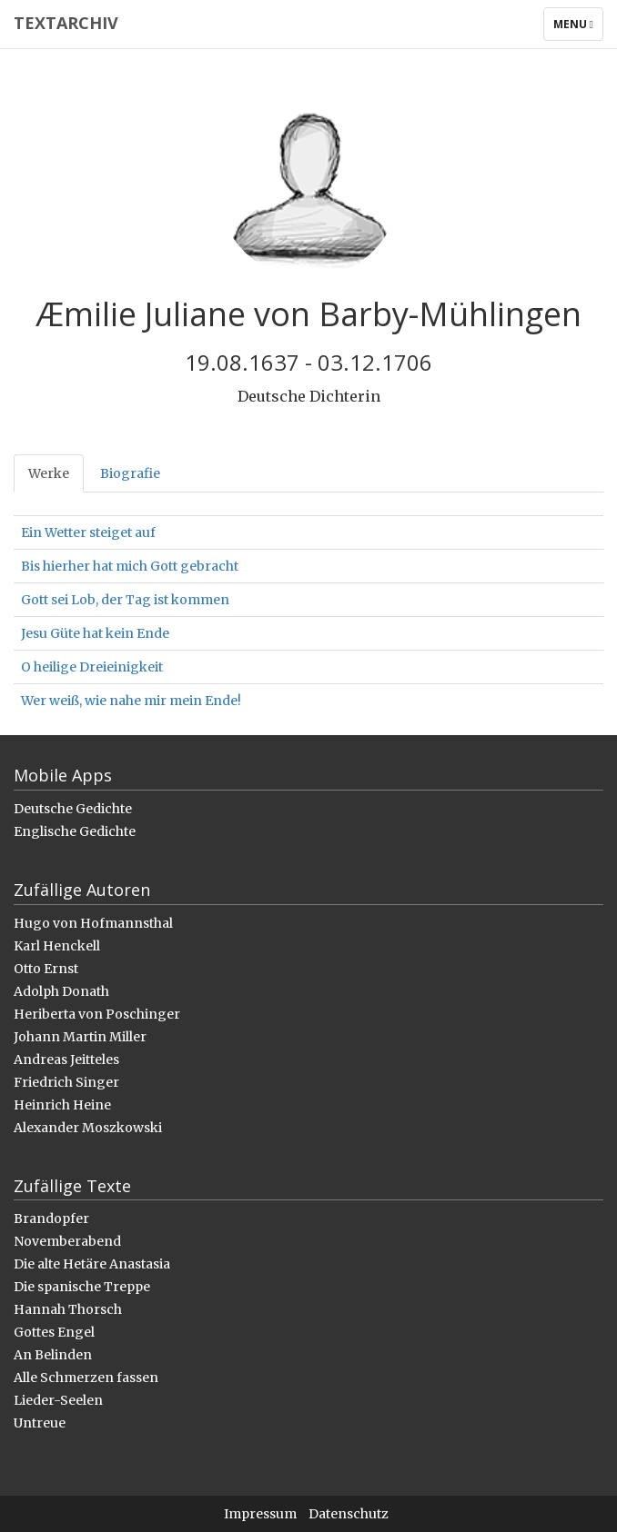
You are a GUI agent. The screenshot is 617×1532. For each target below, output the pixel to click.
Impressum (260, 1514)
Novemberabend (67, 1241)
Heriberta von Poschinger (97, 1014)
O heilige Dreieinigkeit (92, 667)
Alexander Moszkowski (88, 1127)
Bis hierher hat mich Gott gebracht (129, 566)
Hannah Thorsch (68, 1309)
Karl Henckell (57, 946)
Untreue (40, 1423)
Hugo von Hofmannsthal (93, 923)
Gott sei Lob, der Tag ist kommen (125, 600)
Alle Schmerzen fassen (86, 1377)
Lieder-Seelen (58, 1400)
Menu (577, 28)
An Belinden (53, 1355)
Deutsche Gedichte (73, 809)
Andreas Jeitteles (66, 1059)
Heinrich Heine (62, 1105)
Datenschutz (348, 1514)
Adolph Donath (61, 991)
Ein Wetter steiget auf (88, 532)
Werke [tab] (48, 473)
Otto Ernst (46, 968)
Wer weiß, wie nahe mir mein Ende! (131, 700)
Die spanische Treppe (82, 1286)
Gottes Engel (54, 1332)
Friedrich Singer (66, 1082)
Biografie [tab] (130, 473)
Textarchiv (66, 23)
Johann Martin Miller (80, 1037)
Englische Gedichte (75, 831)
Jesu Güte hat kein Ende (95, 633)
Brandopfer (51, 1218)
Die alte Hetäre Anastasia (92, 1264)
